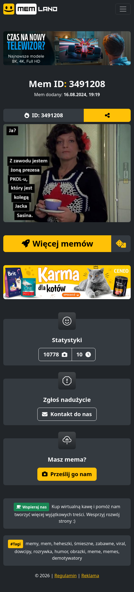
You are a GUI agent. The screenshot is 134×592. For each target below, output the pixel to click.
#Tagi (15, 544)
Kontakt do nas (67, 414)
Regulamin (65, 576)
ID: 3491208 (43, 115)
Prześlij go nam (67, 474)
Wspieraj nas (31, 507)
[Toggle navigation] (123, 9)
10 (83, 354)
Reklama (90, 576)
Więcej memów (57, 243)
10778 (55, 354)
